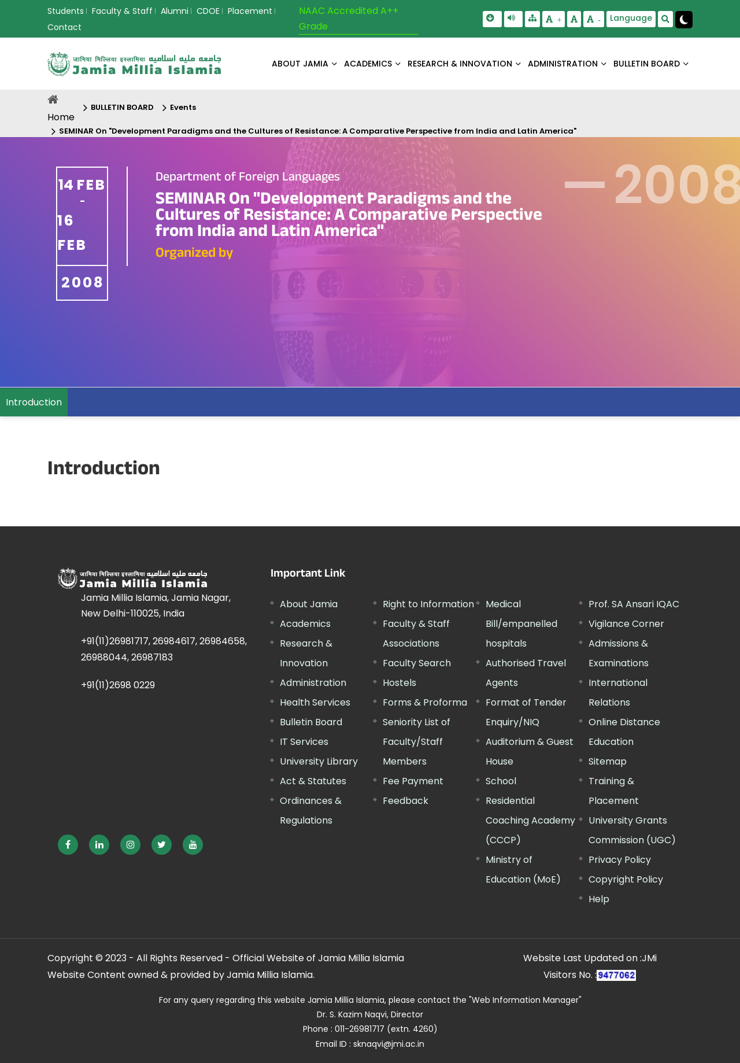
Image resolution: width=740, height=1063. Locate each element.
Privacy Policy (620, 859)
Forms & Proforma (425, 702)
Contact (64, 27)
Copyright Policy (626, 879)
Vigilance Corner (626, 623)
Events (183, 107)
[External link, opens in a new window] (68, 845)
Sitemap (608, 761)
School (501, 781)
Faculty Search (417, 663)
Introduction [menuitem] (34, 402)
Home (61, 117)
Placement (250, 11)
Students (65, 11)
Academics (305, 623)
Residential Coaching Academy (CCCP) (530, 820)
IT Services (304, 741)
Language (631, 18)
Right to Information (428, 604)
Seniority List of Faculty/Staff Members (416, 741)
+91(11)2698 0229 (118, 685)
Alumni (174, 11)
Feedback (405, 800)
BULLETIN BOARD (646, 63)
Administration (313, 682)
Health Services (315, 702)
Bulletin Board (311, 722)
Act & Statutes (313, 781)
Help (599, 899)
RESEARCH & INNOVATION (460, 63)
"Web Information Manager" (525, 1000)
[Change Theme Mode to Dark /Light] (684, 19)
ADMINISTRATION (563, 63)
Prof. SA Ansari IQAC (634, 604)
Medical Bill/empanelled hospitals (521, 623)
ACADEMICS (368, 63)
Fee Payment (413, 781)
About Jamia (300, 63)
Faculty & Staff (122, 11)
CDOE (208, 11)
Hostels (399, 682)
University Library (319, 761)
